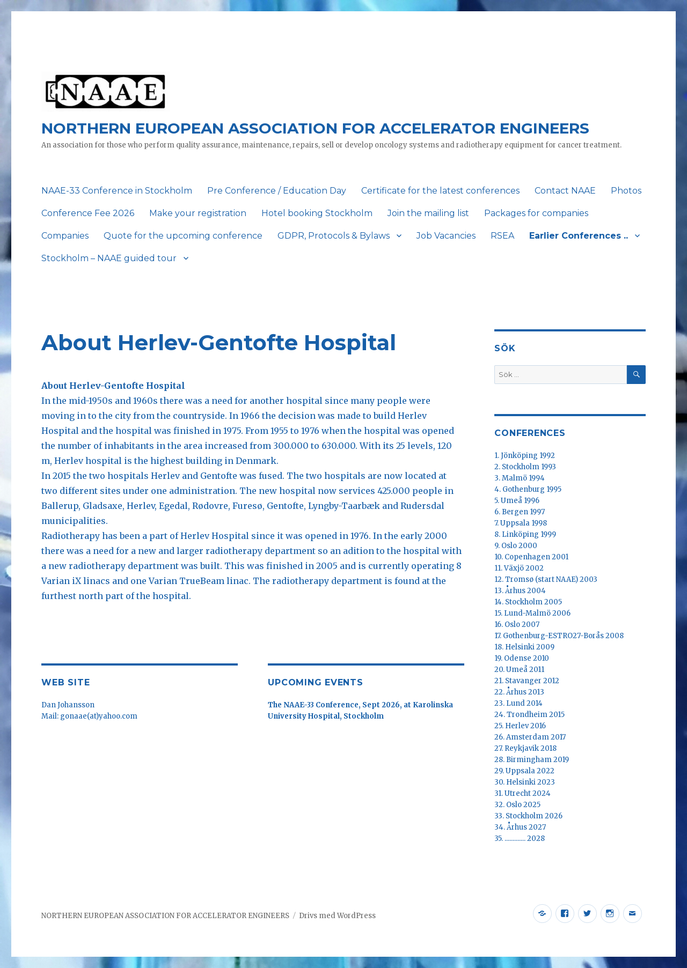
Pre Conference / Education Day (276, 191)
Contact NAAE (565, 191)
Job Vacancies (446, 236)
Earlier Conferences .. (578, 236)
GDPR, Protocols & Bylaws (333, 236)
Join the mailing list (428, 213)
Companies (65, 236)
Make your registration (197, 213)
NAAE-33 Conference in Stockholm (116, 191)
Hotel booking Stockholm (316, 213)
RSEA (502, 236)
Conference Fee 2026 (87, 213)
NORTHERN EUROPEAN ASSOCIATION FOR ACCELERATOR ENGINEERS (315, 128)
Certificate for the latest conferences (440, 191)
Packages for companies (536, 213)
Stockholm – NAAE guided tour (109, 258)
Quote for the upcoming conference (183, 236)
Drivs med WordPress (337, 915)
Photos (626, 191)
